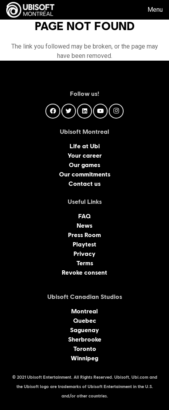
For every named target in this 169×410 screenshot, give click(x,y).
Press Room (84, 235)
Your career (85, 155)
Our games (84, 165)
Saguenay (84, 330)
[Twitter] (68, 111)
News (84, 225)
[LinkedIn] (84, 111)
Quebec (84, 320)
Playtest (84, 244)
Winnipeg (84, 358)
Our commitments (84, 174)
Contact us (84, 183)
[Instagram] (116, 111)
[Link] (30, 10)
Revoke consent (84, 272)
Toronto (84, 348)
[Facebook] (52, 111)
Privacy (84, 253)
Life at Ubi (85, 146)
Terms (84, 263)
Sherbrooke (84, 339)
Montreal (84, 311)
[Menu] (149, 10)
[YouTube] (100, 111)
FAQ (84, 216)
